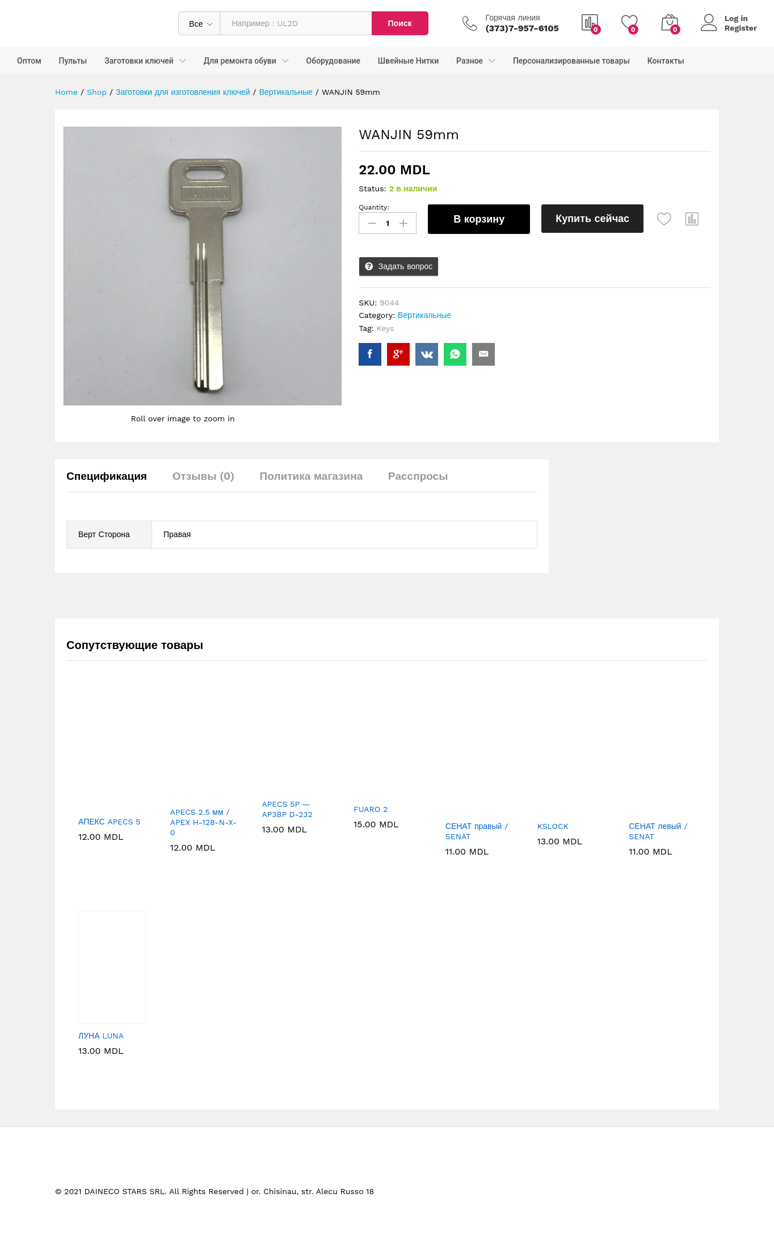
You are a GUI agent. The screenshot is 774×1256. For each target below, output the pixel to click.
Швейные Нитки (408, 61)
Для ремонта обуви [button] (240, 61)
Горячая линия (513, 17)
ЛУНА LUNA (101, 1035)
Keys (385, 328)
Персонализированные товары (571, 61)
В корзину (478, 219)
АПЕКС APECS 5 (109, 821)
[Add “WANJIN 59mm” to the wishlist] (664, 219)
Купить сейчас (592, 218)
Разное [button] (469, 61)
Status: (372, 188)
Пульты (73, 61)
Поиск (399, 23)
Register (741, 27)
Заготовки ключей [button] (139, 61)
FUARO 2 (371, 809)
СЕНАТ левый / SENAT (658, 831)
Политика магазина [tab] (311, 476)
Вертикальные (424, 315)
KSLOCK (553, 826)
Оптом (29, 61)
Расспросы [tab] (418, 476)
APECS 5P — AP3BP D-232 (287, 809)
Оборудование (333, 61)
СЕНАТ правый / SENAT (476, 831)
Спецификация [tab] (106, 476)
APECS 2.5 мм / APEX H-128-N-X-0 (203, 822)
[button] (692, 219)
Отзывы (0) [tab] (203, 476)
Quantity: (374, 207)
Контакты (665, 61)
